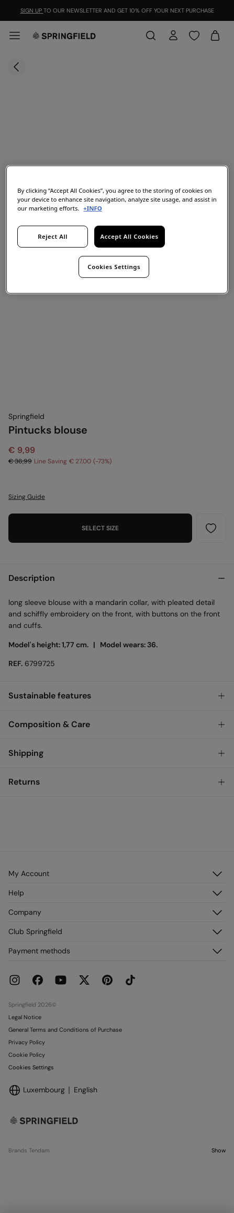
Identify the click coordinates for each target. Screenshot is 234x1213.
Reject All (53, 236)
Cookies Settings (113, 267)
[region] (117, 229)
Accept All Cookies (129, 236)
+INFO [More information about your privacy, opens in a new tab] (92, 208)
